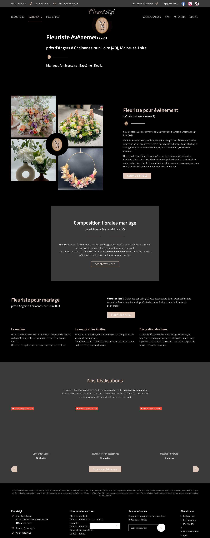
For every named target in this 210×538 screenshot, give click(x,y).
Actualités (180, 17)
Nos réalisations (151, 17)
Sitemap (111, 533)
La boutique (17, 17)
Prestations (52, 17)
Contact (194, 17)
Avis (167, 17)
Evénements (35, 17)
